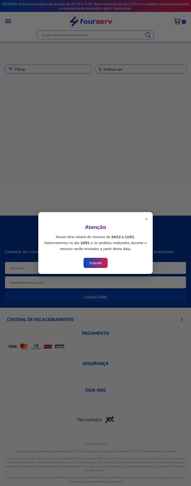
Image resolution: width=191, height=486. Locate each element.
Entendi (96, 263)
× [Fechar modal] (146, 218)
